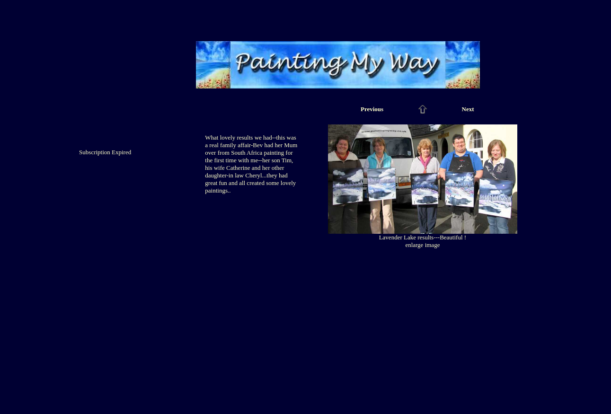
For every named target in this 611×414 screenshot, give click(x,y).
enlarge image (422, 244)
